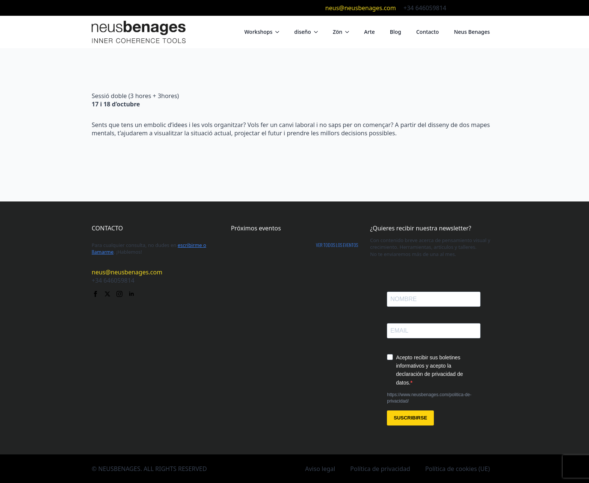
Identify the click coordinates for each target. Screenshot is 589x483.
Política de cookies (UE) (457, 469)
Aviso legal (320, 469)
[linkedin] (493, 8)
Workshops (258, 31)
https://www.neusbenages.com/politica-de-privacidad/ (429, 398)
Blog (395, 31)
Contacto (427, 31)
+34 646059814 (424, 8)
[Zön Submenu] (349, 32)
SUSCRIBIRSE (410, 418)
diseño (302, 31)
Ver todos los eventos (337, 245)
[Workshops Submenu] (279, 32)
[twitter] (469, 8)
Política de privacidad (380, 469)
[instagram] (481, 8)
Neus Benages (472, 31)
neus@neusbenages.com (360, 8)
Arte (369, 31)
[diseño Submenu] (318, 32)
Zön (337, 31)
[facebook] (457, 8)
